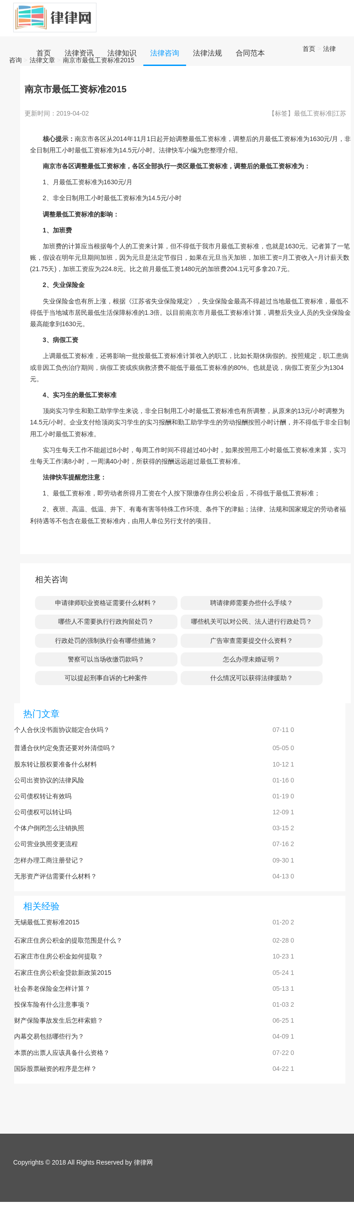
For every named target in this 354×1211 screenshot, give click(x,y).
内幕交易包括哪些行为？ (49, 1036)
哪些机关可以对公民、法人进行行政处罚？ (251, 621)
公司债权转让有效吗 (42, 796)
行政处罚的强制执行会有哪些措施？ (106, 640)
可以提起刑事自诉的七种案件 (106, 677)
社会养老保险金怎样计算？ (52, 988)
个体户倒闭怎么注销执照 (49, 828)
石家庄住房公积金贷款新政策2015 (62, 972)
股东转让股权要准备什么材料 (55, 764)
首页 (309, 48)
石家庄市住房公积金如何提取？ (58, 956)
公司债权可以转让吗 (42, 812)
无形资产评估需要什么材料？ (55, 876)
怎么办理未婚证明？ (251, 659)
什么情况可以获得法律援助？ (251, 677)
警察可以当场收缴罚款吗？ (106, 659)
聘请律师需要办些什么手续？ (251, 602)
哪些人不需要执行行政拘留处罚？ (106, 621)
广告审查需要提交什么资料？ (251, 640)
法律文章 (42, 60)
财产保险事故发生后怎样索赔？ (58, 1020)
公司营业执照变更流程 (46, 844)
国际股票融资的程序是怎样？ (55, 1068)
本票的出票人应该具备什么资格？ (62, 1052)
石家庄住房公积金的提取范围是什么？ (68, 940)
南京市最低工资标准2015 (98, 60)
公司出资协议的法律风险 (49, 780)
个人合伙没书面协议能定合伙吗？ (62, 729)
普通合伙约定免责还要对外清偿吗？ (65, 748)
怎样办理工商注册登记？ (49, 860)
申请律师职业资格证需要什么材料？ (106, 602)
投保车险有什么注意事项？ (52, 1004)
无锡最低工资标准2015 (46, 922)
